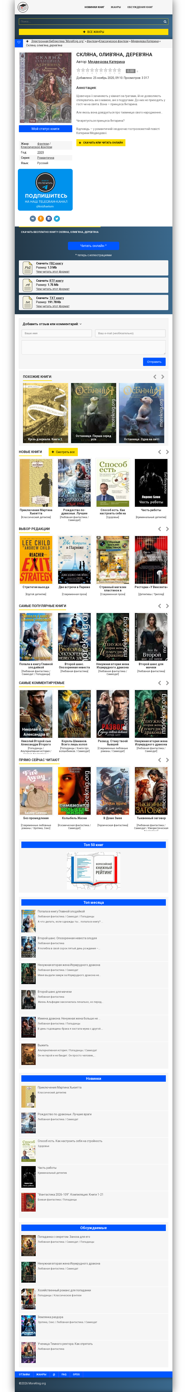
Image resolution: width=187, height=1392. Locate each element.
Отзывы (24, 1374)
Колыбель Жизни (74, 818)
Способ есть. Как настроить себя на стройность (113, 511)
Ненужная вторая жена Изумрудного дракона (112, 665)
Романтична (45, 157)
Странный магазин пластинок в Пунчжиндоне (112, 588)
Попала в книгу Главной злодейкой (36, 665)
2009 (40, 152)
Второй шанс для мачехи (151, 665)
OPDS (76, 1374)
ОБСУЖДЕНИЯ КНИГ (140, 7)
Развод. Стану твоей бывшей (113, 742)
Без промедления (36, 818)
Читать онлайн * (93, 246)
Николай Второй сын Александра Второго (36, 742)
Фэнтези (43, 143)
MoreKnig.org (45, 7)
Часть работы (151, 510)
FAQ (64, 1374)
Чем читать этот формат (53, 271)
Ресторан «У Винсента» (151, 587)
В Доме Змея (112, 818)
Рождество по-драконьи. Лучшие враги (74, 511)
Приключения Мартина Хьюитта (36, 511)
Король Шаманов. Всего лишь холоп (74, 742)
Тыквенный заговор (151, 818)
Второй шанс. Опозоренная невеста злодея (74, 665)
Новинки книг (94, 7)
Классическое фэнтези (36, 147)
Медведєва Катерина (145, 41)
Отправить (154, 361)
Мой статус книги (45, 129)
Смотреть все (63, 452)
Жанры (116, 7)
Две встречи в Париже (74, 587)
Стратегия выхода (36, 587)
